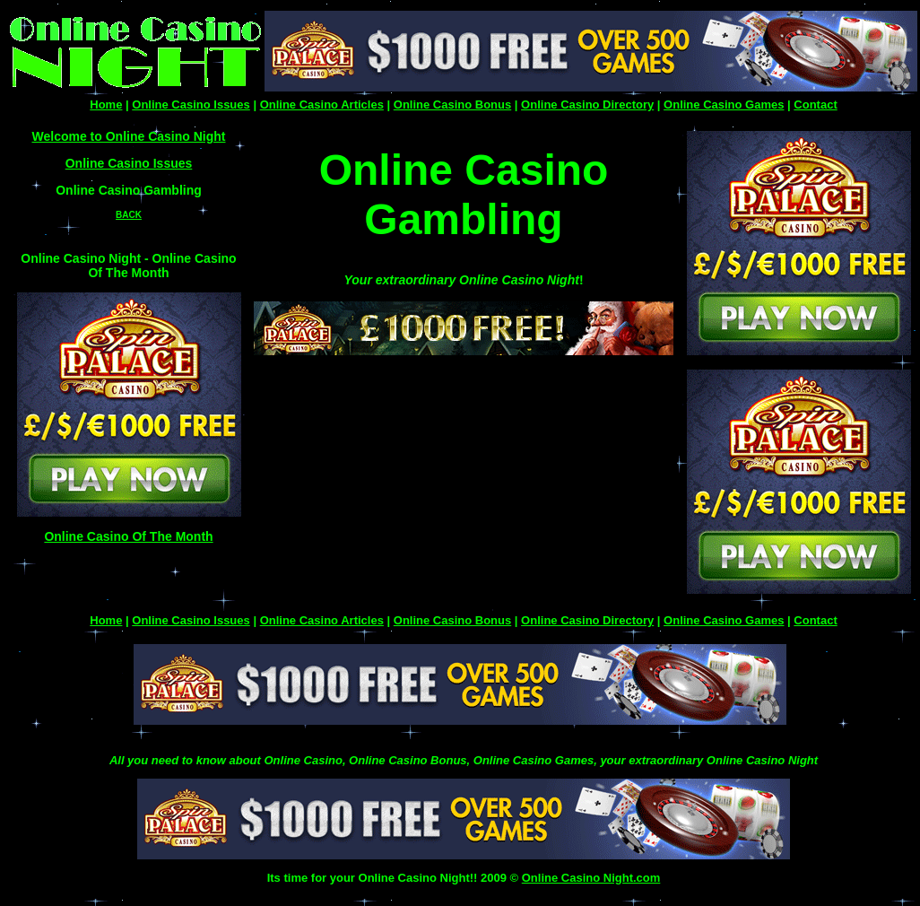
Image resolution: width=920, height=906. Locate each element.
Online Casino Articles (322, 104)
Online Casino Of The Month (128, 536)
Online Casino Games (724, 104)
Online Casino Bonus (452, 104)
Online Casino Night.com (591, 877)
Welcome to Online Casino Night (129, 136)
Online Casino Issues (191, 104)
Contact (815, 104)
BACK (129, 215)
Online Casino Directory (587, 104)
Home (106, 104)
